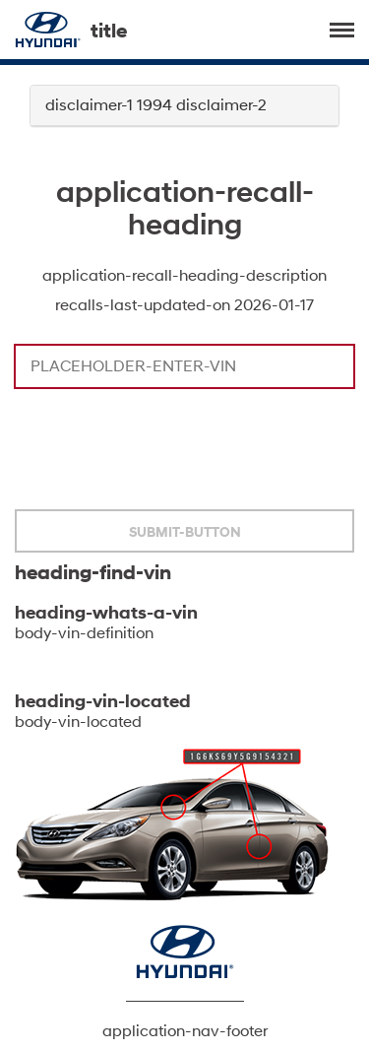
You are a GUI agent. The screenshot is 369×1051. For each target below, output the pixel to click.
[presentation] (164, 451)
